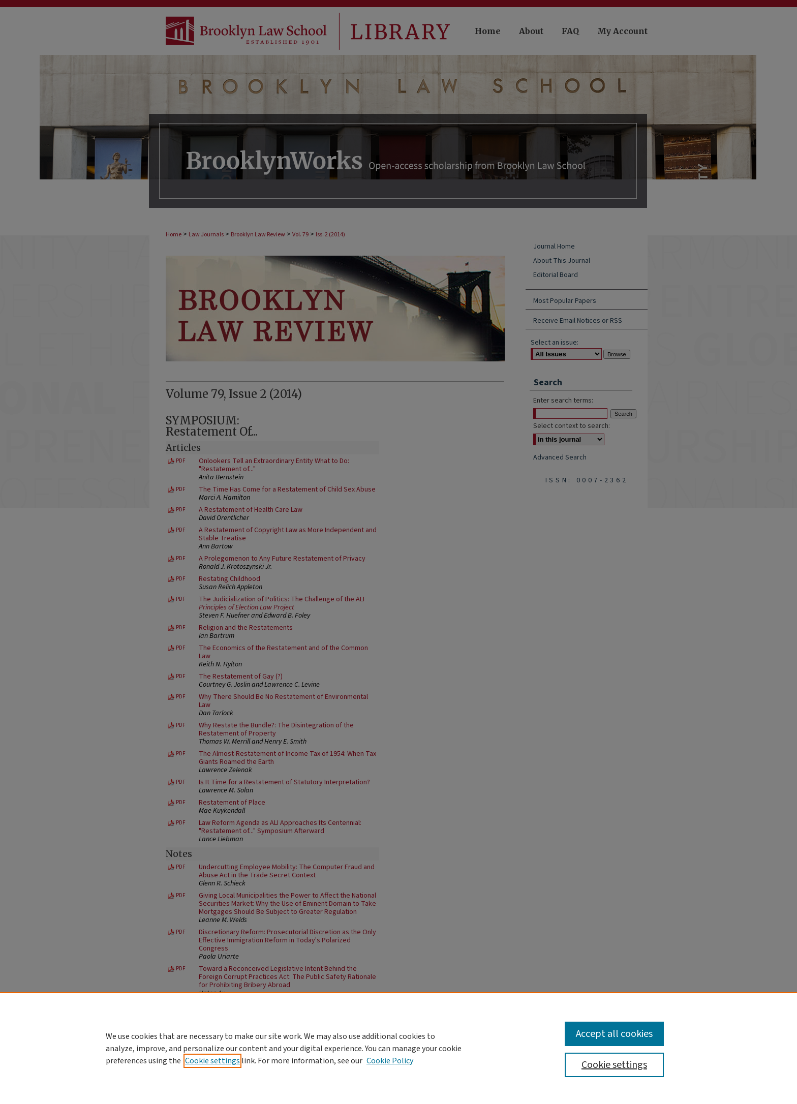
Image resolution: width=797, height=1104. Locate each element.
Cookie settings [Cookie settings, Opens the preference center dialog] (614, 1065)
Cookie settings (212, 1060)
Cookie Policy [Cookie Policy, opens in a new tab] (389, 1060)
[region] (398, 1048)
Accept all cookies (614, 1034)
